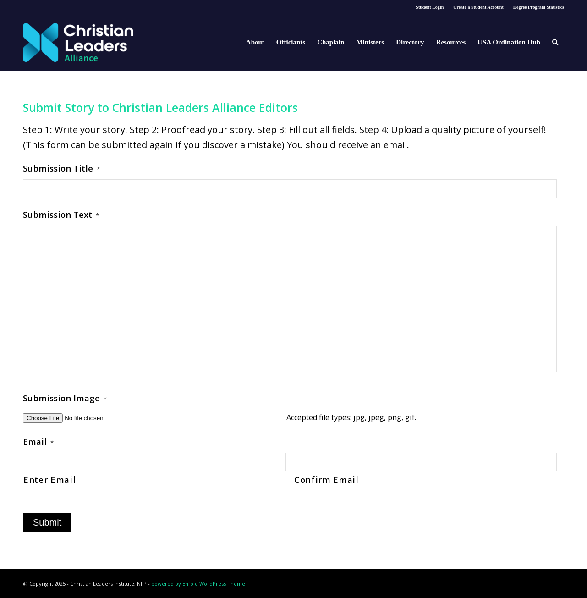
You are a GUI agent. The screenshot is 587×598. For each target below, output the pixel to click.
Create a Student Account (478, 7)
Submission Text (61, 214)
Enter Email (49, 479)
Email (38, 441)
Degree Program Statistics (538, 7)
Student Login (430, 7)
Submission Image (65, 398)
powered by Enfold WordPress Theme (198, 583)
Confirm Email (326, 479)
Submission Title (61, 168)
